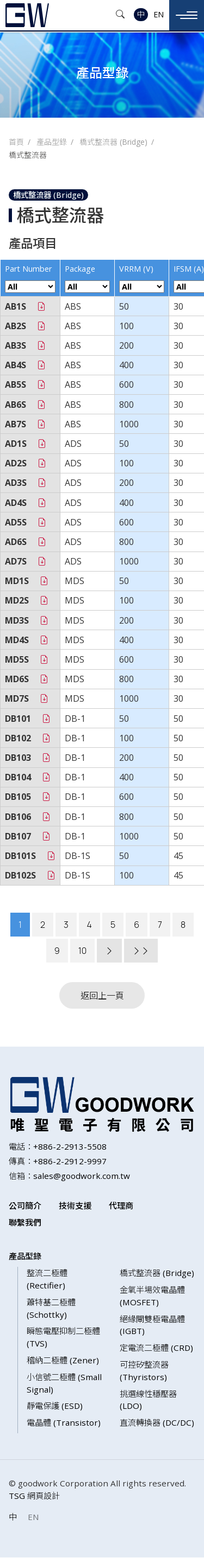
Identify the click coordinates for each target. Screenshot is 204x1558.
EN (158, 14)
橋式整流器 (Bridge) (113, 142)
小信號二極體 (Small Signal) (64, 1383)
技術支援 (75, 1206)
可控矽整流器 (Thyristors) (144, 1371)
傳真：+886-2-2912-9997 (58, 1161)
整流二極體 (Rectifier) (47, 1279)
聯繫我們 (25, 1222)
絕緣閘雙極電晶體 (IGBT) (152, 1325)
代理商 (121, 1206)
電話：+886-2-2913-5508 (58, 1147)
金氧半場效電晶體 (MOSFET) (152, 1296)
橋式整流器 (28, 155)
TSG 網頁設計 (34, 1496)
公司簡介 (25, 1206)
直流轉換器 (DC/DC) (157, 1423)
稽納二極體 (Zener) (63, 1360)
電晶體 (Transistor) (64, 1423)
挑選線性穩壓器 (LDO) (148, 1400)
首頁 (16, 142)
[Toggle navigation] (186, 15)
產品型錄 (51, 142)
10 (82, 951)
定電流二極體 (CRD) (156, 1348)
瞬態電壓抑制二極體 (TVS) (63, 1337)
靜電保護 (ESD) (55, 1406)
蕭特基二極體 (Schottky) (51, 1308)
